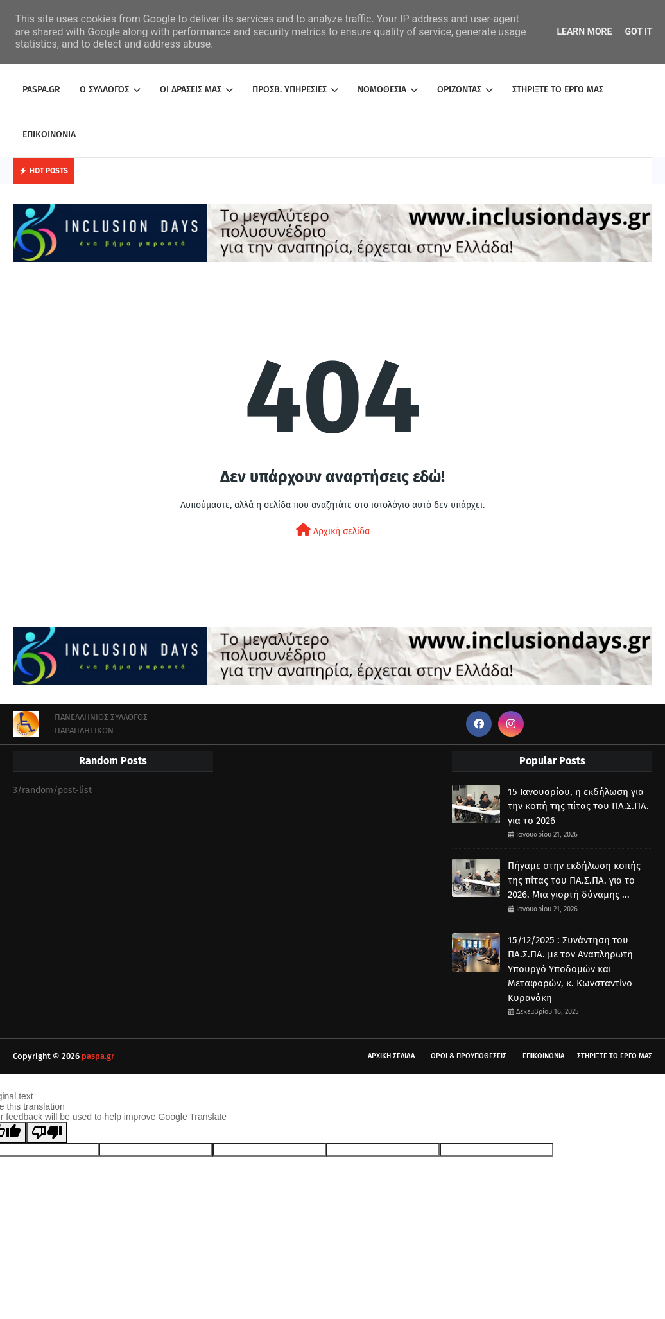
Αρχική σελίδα (333, 530)
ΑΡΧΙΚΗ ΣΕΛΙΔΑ (391, 1056)
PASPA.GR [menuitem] (41, 89)
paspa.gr (98, 1056)
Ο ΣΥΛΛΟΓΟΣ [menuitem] (104, 89)
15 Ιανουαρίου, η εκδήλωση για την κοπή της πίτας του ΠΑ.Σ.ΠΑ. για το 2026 (578, 806)
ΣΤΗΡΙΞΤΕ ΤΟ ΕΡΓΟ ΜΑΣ (614, 1056)
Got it (638, 31)
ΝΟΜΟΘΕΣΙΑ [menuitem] (382, 89)
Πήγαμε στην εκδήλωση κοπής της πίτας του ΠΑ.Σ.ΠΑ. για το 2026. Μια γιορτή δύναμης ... (574, 880)
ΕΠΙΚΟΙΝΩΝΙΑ (543, 1056)
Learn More (584, 31)
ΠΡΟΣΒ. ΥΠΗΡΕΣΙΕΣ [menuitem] (289, 89)
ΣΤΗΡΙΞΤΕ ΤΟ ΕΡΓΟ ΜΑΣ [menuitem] (557, 89)
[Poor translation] (46, 1132)
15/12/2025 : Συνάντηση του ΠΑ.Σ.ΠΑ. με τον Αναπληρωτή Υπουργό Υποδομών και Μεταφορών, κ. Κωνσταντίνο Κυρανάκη (570, 969)
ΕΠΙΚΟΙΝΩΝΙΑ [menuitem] (49, 134)
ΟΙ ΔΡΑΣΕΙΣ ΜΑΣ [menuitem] (190, 89)
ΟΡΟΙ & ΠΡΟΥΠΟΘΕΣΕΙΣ (468, 1056)
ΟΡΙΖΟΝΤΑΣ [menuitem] (459, 89)
